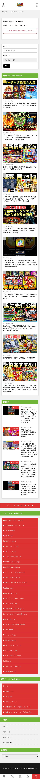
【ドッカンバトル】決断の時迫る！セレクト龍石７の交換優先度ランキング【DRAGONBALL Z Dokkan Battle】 (19, 296)
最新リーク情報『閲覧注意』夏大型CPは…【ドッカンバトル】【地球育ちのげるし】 (20, 168)
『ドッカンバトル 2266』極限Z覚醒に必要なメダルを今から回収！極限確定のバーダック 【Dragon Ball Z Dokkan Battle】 (20, 231)
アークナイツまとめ (10, 551)
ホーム (4, 776)
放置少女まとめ (8, 588)
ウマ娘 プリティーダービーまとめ (14, 609)
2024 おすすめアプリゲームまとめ (14, 525)
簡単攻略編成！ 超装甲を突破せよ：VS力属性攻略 (19, 358)
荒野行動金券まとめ (10, 640)
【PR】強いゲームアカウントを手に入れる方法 (17, 712)
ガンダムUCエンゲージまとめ (13, 656)
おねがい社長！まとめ (10, 593)
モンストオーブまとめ (10, 650)
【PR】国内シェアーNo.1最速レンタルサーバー (18, 707)
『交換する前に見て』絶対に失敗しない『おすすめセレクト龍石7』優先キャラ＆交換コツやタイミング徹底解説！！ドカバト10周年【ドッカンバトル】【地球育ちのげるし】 (20, 389)
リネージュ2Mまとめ (10, 635)
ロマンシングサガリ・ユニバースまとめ (15, 583)
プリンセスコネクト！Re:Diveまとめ (14, 624)
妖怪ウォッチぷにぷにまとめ (12, 645)
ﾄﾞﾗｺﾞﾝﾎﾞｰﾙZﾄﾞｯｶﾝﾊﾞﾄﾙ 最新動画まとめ (25, 768)
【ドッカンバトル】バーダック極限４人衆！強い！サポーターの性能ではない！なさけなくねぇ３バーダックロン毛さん (19, 105)
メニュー (20, 776)
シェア (12, 776)
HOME (5, 12)
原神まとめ (7, 661)
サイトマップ (8, 686)
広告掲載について (9, 691)
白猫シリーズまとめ (10, 541)
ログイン (5, 726)
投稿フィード (6, 732)
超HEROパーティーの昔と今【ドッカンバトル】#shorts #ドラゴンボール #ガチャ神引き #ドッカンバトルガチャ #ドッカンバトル (28, 489)
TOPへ (36, 776)
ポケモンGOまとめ (9, 619)
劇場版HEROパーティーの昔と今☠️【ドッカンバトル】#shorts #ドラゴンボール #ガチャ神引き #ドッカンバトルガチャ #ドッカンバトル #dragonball (29, 416)
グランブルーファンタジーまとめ (14, 598)
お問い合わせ (8, 696)
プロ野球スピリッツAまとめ (12, 562)
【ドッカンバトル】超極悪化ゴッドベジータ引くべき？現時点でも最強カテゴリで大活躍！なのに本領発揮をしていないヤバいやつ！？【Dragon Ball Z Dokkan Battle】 (28, 470)
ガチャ (16, 408)
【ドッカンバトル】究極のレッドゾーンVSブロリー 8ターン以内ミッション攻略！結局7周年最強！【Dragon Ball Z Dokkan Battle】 (20, 137)
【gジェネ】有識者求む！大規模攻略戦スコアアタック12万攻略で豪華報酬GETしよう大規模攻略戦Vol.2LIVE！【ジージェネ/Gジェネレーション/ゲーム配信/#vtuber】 (29, 450)
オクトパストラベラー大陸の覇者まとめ (15, 614)
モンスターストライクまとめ (12, 556)
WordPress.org (7, 742)
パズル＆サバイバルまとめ (12, 577)
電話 (28, 776)
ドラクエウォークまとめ (11, 546)
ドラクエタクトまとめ (10, 603)
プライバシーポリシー (10, 701)
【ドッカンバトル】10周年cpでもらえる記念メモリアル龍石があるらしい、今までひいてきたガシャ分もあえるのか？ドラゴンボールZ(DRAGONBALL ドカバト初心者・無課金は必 (20, 264)
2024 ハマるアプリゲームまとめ (13, 520)
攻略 (17, 442)
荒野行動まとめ (8, 536)
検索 (6, 66)
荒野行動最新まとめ (10, 671)
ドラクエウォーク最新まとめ (12, 666)
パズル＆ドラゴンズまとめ (12, 567)
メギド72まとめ (9, 629)
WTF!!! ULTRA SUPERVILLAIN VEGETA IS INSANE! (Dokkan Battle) (28, 433)
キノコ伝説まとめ (9, 530)
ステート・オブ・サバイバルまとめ (14, 572)
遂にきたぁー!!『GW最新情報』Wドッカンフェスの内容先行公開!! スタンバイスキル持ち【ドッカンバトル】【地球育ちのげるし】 (19, 328)
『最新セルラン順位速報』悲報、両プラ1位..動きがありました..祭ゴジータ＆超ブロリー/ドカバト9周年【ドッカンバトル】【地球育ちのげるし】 (20, 199)
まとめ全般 (15, 428)
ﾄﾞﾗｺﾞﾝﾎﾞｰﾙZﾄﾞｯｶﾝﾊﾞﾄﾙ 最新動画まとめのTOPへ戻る (20, 31)
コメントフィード (8, 737)
